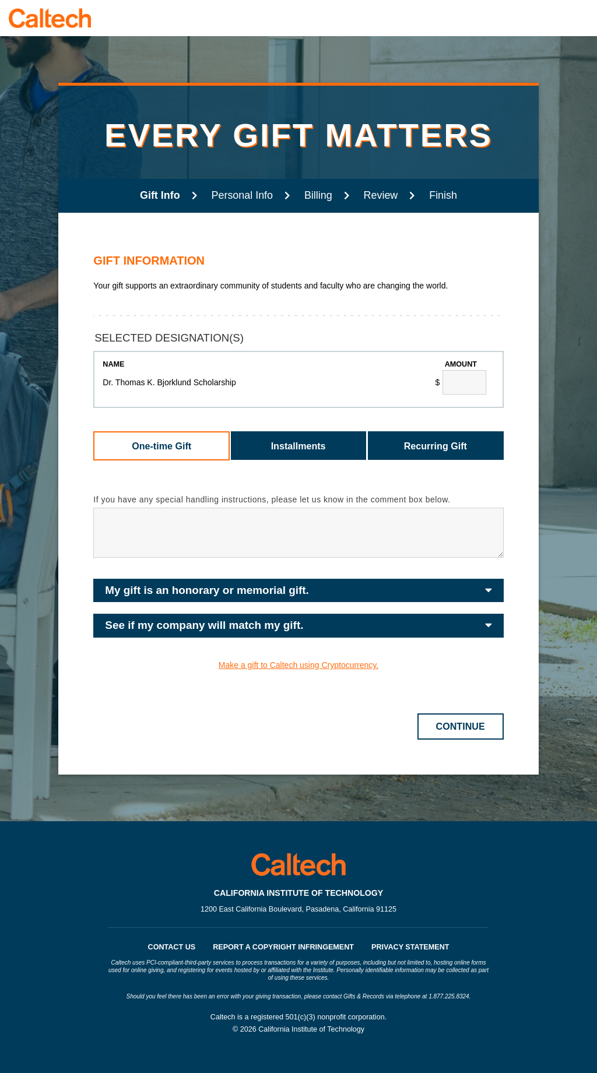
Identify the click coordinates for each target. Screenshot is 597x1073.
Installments (298, 446)
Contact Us (172, 947)
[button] (298, 591)
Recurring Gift (435, 446)
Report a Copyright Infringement (283, 947)
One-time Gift (161, 446)
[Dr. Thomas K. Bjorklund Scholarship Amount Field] (464, 382)
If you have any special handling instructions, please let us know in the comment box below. (271, 499)
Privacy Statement (410, 947)
